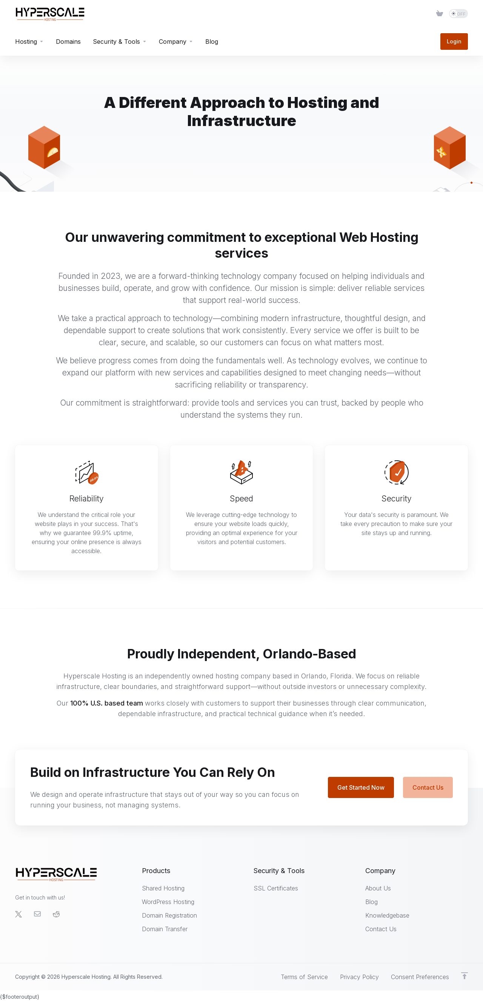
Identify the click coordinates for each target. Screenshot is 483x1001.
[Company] (176, 41)
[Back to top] (464, 975)
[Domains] (68, 41)
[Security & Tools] (120, 41)
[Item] (439, 13)
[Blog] (211, 41)
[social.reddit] (56, 914)
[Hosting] (29, 41)
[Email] (37, 914)
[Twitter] (18, 914)
